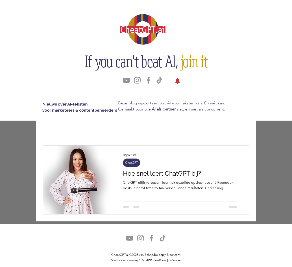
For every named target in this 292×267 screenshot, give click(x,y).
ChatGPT (71, 129)
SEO (135, 129)
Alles (48, 129)
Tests (154, 129)
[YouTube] (126, 80)
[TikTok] (159, 80)
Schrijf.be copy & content (163, 255)
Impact (115, 129)
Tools (94, 129)
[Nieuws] (177, 81)
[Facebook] (148, 80)
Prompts (176, 129)
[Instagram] (137, 80)
